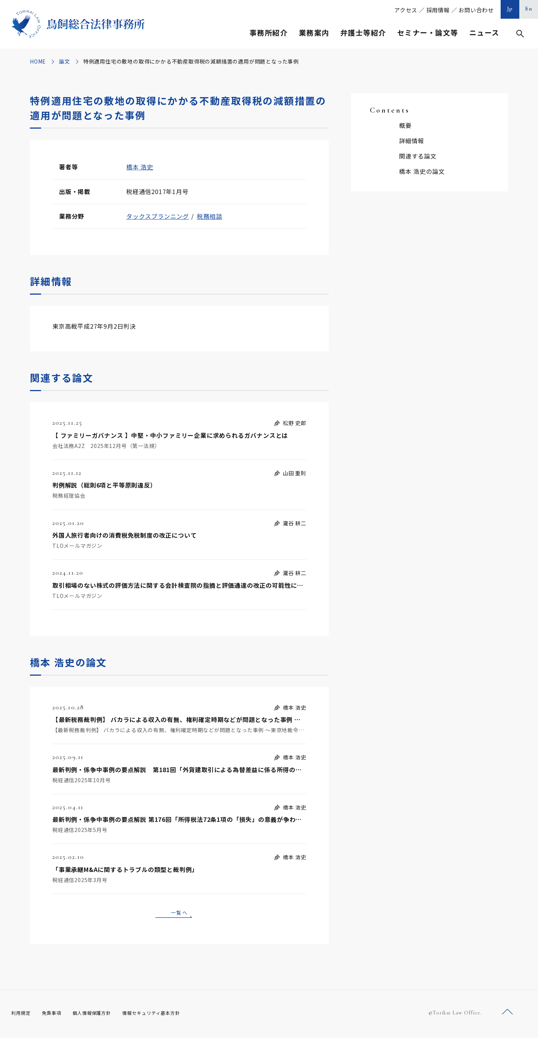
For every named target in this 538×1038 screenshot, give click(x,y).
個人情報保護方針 (101, 1015)
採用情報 (438, 10)
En (529, 8)
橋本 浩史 (139, 166)
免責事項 (56, 1015)
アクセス (405, 10)
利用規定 (22, 1015)
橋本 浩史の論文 (422, 171)
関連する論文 (418, 155)
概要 (405, 125)
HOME (38, 61)
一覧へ (179, 913)
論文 (64, 61)
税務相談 (209, 216)
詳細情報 (411, 140)
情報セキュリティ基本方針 (168, 1015)
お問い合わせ (476, 10)
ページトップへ (507, 1015)
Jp (510, 8)
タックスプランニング (157, 216)
